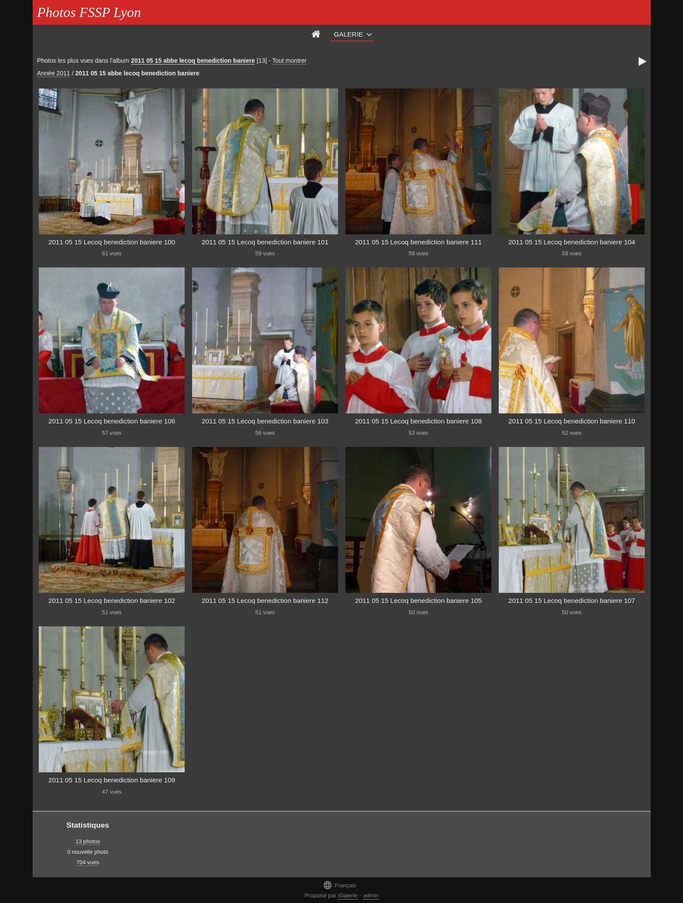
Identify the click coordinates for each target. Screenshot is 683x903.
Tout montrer (289, 60)
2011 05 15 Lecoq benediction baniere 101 (265, 242)
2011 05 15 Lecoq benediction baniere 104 (571, 242)
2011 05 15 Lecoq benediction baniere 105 (418, 600)
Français (339, 884)
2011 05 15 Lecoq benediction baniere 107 (571, 600)
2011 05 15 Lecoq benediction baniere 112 (265, 600)
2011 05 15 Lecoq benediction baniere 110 (571, 421)
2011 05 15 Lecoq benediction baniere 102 (111, 600)
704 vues (87, 862)
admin (371, 895)
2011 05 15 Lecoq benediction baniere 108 (418, 421)
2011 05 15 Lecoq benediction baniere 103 (265, 421)
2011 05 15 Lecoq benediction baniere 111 (418, 242)
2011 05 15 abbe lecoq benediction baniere (193, 60)
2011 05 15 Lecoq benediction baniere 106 (111, 421)
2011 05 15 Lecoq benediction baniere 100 (111, 242)
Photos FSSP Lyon (89, 12)
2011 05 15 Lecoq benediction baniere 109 (111, 780)
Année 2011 (53, 73)
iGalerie (347, 895)
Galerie (348, 34)
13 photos (87, 841)
